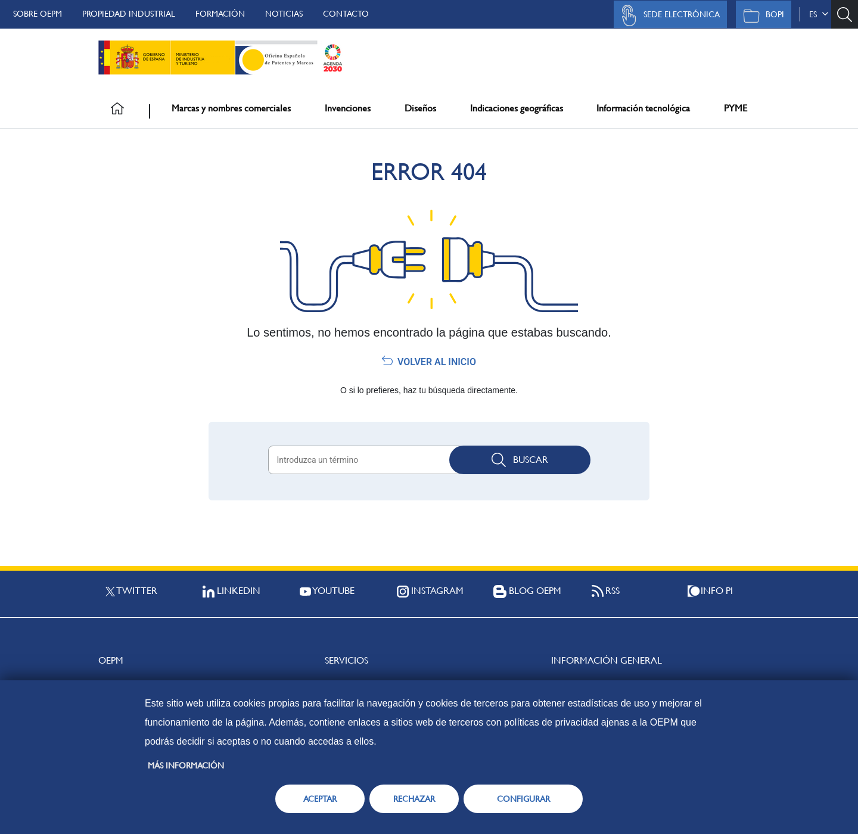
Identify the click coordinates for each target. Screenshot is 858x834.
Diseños (420, 108)
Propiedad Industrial (128, 13)
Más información (186, 765)
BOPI (760, 15)
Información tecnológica (643, 108)
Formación (220, 13)
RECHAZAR (414, 799)
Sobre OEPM (37, 13)
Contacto (346, 13)
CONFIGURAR (523, 799)
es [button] (818, 14)
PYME (735, 108)
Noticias (284, 13)
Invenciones (348, 108)
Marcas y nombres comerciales (231, 108)
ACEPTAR (320, 799)
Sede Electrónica (667, 15)
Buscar (520, 460)
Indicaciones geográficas (516, 108)
